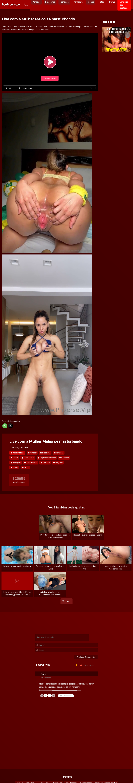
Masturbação (30, 463)
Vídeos (14, 458)
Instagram (16, 463)
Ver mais (66, 601)
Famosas (58, 453)
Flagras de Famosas (47, 458)
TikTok (25, 467)
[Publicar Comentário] (86, 657)
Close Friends (28, 458)
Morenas (45, 463)
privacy (14, 467)
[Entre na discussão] (62, 637)
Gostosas (64, 458)
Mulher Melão (17, 453)
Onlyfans (57, 463)
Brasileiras (45, 453)
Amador (32, 453)
